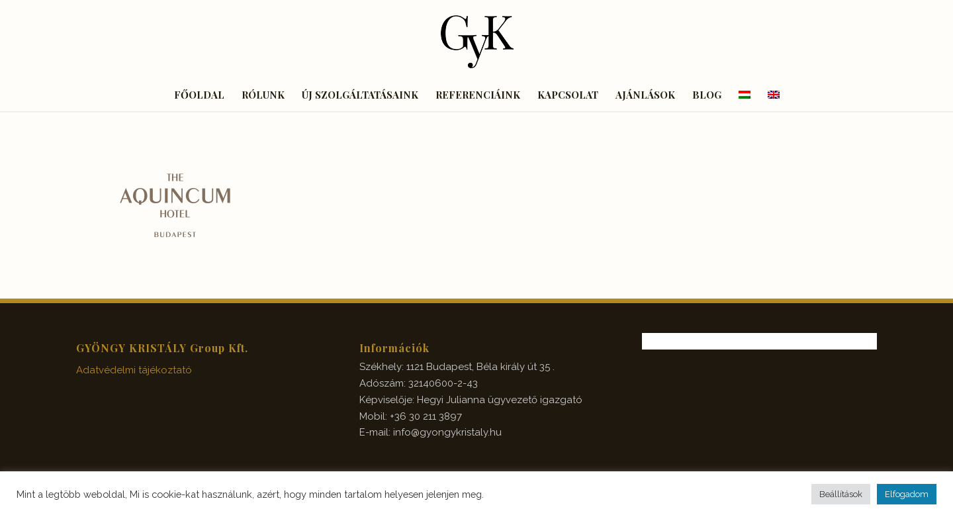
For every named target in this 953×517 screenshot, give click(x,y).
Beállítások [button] (840, 494)
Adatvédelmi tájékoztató (134, 370)
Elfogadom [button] (907, 494)
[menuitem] (199, 94)
